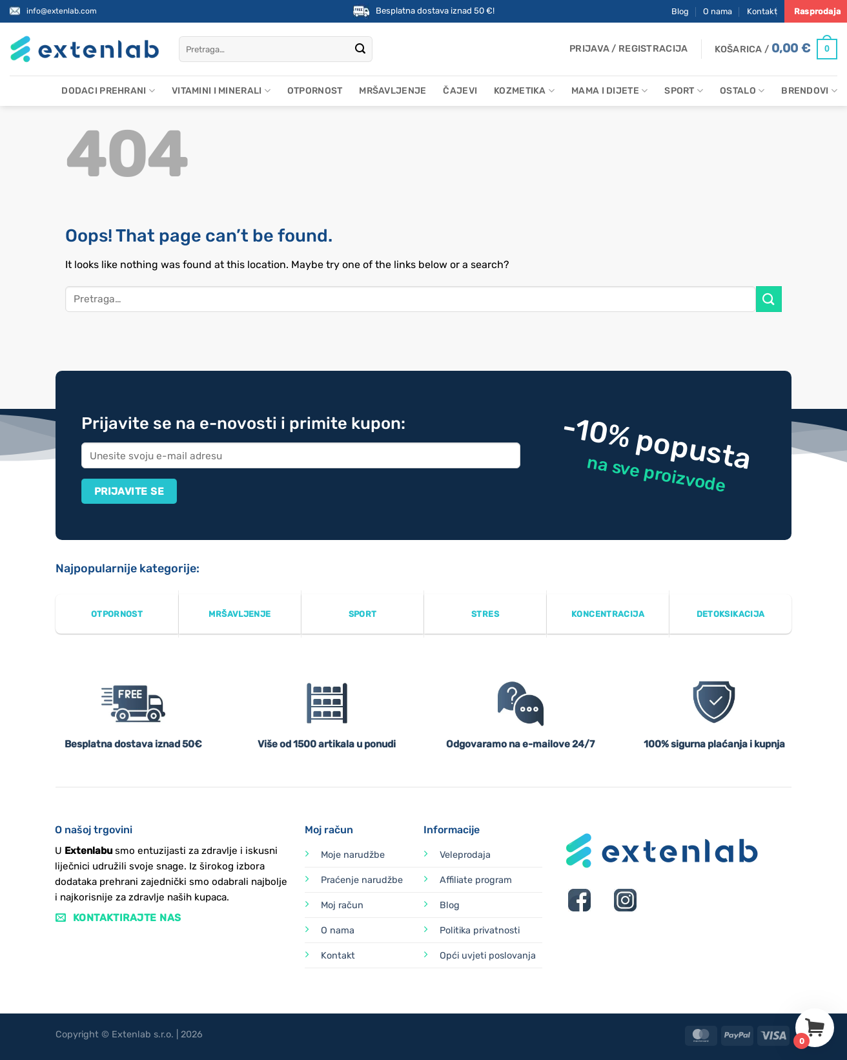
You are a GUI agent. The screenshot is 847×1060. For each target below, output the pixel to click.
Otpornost (315, 90)
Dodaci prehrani (108, 91)
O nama (717, 11)
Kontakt (762, 11)
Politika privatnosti (480, 930)
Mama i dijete (609, 91)
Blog (680, 11)
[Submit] (360, 49)
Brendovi (809, 91)
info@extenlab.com (61, 11)
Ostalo (742, 91)
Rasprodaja (817, 11)
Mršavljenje (392, 90)
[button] (628, 49)
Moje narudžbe (353, 854)
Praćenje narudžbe (362, 880)
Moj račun (342, 905)
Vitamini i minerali (221, 91)
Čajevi (460, 90)
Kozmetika (524, 91)
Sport (683, 91)
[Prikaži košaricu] (776, 49)
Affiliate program (476, 880)
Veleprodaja (465, 854)
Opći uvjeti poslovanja (488, 955)
